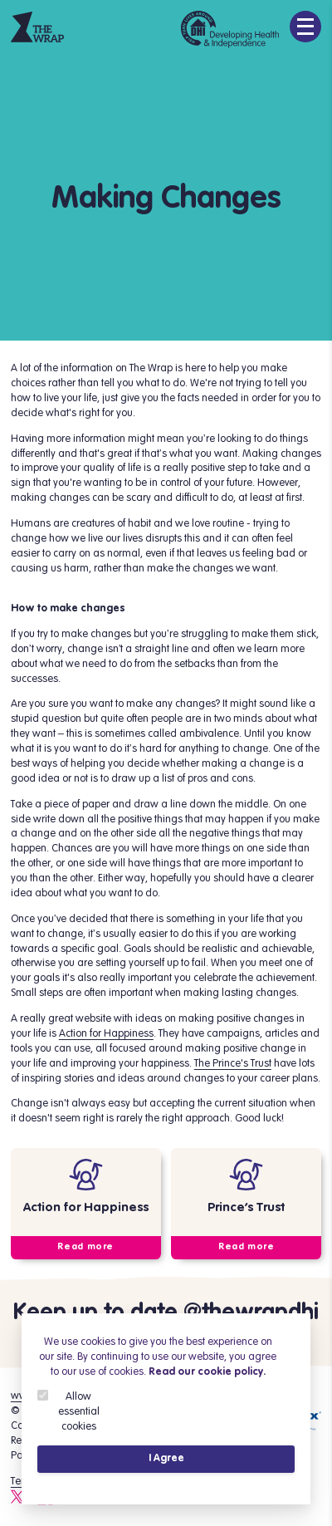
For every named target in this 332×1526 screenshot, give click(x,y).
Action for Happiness (106, 1033)
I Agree (166, 1458)
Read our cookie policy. (207, 1372)
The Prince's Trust (232, 1063)
